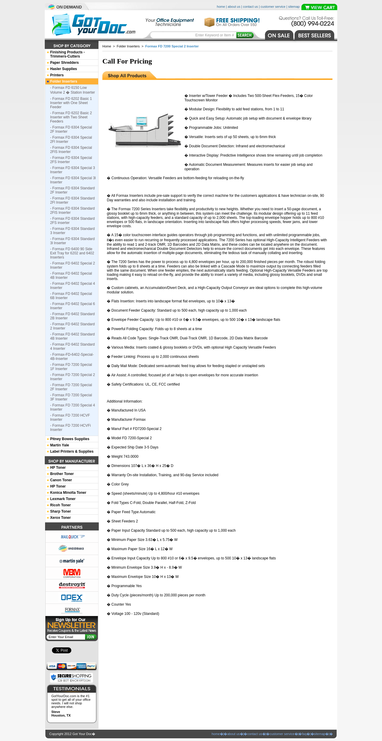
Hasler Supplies (63, 69)
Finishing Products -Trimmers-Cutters (67, 54)
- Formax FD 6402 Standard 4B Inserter (72, 336)
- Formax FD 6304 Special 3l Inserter (73, 180)
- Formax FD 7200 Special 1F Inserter (71, 367)
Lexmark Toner (63, 499)
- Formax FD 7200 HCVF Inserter (70, 417)
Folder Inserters (128, 46)
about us (234, 6)
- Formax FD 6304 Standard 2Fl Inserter (72, 200)
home (221, 6)
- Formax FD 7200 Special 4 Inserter (72, 407)
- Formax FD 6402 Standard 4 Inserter (72, 346)
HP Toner (58, 467)
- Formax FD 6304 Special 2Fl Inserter (71, 139)
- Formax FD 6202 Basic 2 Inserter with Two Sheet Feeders (71, 117)
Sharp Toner (60, 511)
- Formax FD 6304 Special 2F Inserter (71, 129)
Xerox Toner (60, 518)
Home (106, 46)
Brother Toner (62, 474)
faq (304, 734)
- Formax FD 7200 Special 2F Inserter (71, 387)
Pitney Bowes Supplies (69, 439)
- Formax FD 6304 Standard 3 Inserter (72, 231)
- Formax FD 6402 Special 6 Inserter (72, 306)
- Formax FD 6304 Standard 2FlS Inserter (72, 210)
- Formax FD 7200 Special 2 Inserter (72, 377)
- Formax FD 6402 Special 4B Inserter (71, 275)
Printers (57, 75)
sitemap (294, 6)
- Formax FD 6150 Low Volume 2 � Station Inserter (72, 90)
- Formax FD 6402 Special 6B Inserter (71, 296)
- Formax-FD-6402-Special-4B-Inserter (72, 356)
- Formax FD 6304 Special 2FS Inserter (71, 160)
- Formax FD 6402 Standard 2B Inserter (72, 316)
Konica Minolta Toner (68, 493)
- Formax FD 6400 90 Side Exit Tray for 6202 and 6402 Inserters (72, 253)
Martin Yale (59, 445)
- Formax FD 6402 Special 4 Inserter (72, 285)
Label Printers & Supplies (71, 451)
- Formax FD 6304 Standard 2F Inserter (72, 190)
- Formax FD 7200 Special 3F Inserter (71, 397)
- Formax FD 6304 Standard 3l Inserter (72, 241)
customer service (273, 6)
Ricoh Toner (60, 505)
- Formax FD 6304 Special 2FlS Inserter (71, 150)
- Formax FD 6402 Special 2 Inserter (72, 265)
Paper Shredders (64, 63)
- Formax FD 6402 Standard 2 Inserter (72, 326)
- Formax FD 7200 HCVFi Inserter (70, 427)
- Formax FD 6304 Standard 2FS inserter (72, 220)
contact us (250, 6)
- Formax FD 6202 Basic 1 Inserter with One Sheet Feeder (71, 103)
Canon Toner (61, 480)
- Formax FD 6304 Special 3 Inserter (72, 170)
